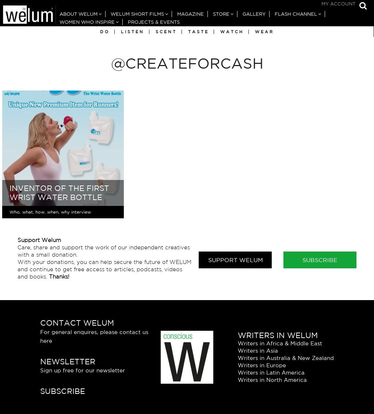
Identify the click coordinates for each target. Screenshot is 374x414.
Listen (132, 32)
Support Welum (235, 260)
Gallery (254, 14)
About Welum (79, 14)
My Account (338, 4)
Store (221, 14)
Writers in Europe (262, 365)
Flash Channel (296, 14)
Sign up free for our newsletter (82, 370)
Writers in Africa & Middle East (280, 343)
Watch (232, 32)
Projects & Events (154, 22)
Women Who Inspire (87, 22)
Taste (198, 32)
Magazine (190, 14)
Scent (166, 32)
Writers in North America (272, 380)
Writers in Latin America (271, 372)
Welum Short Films (137, 14)
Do (105, 32)
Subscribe (319, 260)
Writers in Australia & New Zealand (286, 358)
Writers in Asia (258, 351)
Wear (264, 32)
